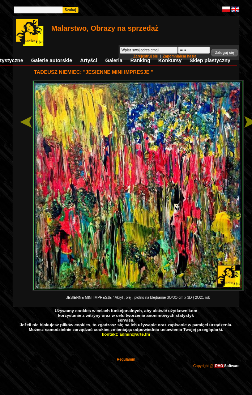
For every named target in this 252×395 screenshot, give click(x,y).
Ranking (140, 60)
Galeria (113, 60)
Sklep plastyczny (209, 60)
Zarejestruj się (146, 56)
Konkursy (170, 60)
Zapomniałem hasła (179, 56)
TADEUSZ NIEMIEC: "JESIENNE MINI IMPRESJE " (93, 72)
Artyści (88, 60)
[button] (224, 52)
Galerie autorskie (51, 60)
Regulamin (126, 359)
